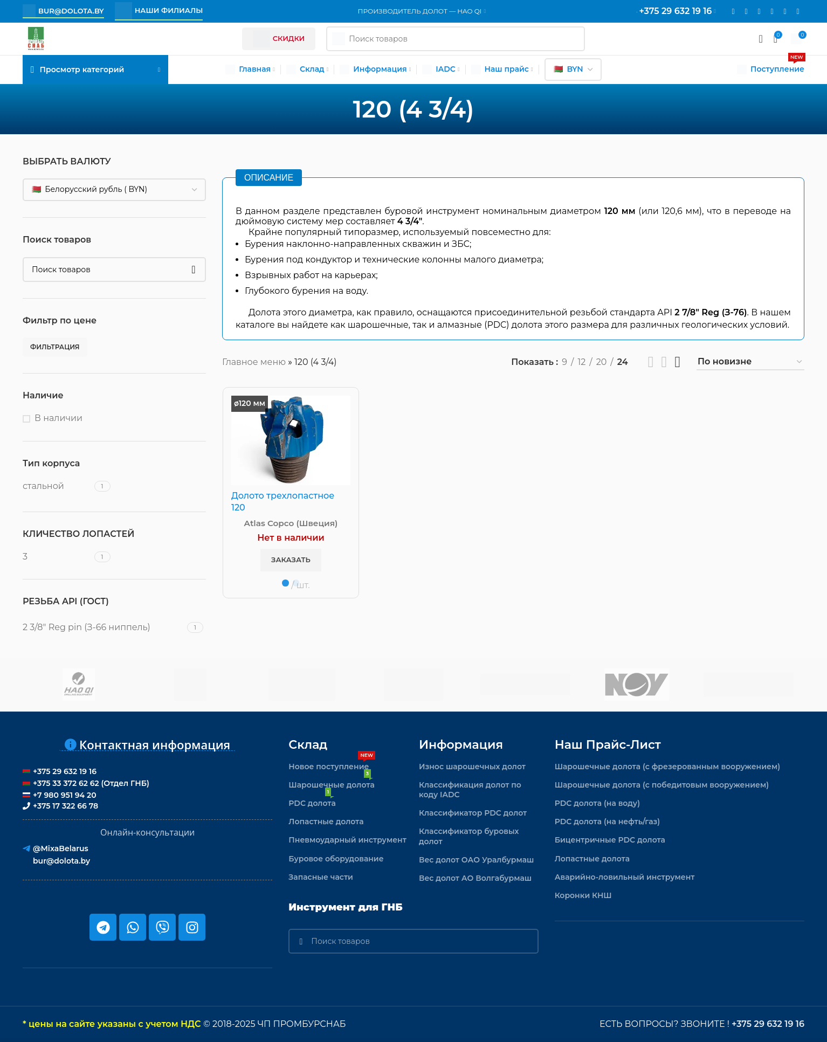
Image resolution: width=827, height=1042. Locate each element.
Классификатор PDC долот (473, 813)
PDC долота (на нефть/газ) (607, 821)
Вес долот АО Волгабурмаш (475, 878)
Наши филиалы (159, 10)
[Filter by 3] (57, 557)
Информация (461, 744)
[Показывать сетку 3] (664, 362)
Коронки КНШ (583, 895)
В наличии (58, 418)
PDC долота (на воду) (597, 803)
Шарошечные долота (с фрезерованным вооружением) (668, 766)
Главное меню (254, 362)
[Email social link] (733, 11)
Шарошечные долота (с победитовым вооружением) (662, 785)
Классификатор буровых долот (469, 836)
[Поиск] (114, 269)
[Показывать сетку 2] (651, 362)
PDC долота (311, 801)
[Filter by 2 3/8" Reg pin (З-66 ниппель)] (103, 627)
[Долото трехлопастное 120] (290, 440)
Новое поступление (331, 764)
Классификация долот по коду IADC (470, 789)
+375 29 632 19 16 (768, 1024)
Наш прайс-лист (608, 744)
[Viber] (797, 11)
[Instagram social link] (746, 11)
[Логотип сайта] (36, 38)
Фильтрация (55, 347)
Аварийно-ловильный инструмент (625, 877)
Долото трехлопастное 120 (282, 502)
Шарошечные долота (331, 783)
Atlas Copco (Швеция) (291, 523)
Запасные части (320, 877)
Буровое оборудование (335, 859)
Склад (307, 744)
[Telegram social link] (784, 11)
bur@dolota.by (63, 10)
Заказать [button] (291, 559)
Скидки (279, 38)
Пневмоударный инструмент (347, 840)
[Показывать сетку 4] (677, 362)
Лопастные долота (325, 821)
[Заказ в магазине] (750, 362)
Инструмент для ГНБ (345, 907)
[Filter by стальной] (57, 486)
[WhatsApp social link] (759, 11)
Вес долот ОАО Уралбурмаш (476, 860)
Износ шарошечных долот (472, 766)
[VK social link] (772, 11)
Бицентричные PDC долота (610, 840)
